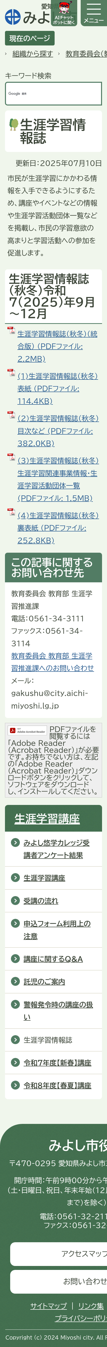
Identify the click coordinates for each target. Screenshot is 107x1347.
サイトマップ (48, 1306)
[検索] (48, 94)
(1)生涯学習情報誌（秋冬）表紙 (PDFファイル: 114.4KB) (57, 388)
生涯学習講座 (47, 818)
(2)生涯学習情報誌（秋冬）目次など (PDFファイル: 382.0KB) (58, 431)
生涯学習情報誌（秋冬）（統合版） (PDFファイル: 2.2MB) (57, 346)
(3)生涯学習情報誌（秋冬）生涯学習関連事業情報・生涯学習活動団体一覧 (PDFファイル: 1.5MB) (58, 479)
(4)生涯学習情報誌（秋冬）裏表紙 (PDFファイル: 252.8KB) (58, 528)
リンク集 (91, 1306)
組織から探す (32, 53)
